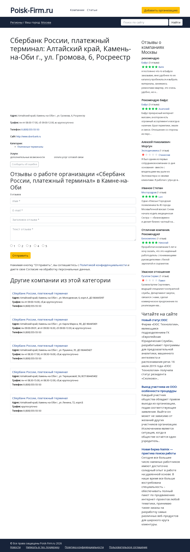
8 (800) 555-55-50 (30, 129)
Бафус (144, 62)
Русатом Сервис (150, 276)
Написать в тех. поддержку (42, 547)
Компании (77, 10)
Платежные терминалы (30, 146)
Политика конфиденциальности (84, 547)
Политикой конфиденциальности (103, 265)
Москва (46, 22)
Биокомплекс (148, 238)
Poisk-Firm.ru (31, 10)
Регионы (16, 22)
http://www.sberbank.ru (28, 136)
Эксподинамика (150, 150)
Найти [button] (175, 22)
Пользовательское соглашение (128, 547)
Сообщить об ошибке (24, 164)
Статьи (92, 10)
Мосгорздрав (148, 192)
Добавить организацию (161, 10)
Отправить (20, 255)
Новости (15, 547)
